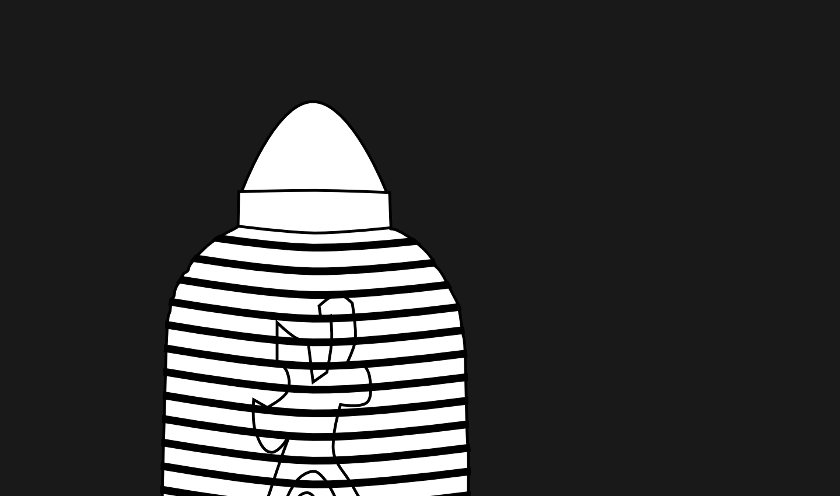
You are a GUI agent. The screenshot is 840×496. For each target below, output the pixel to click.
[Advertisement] (315, 70)
